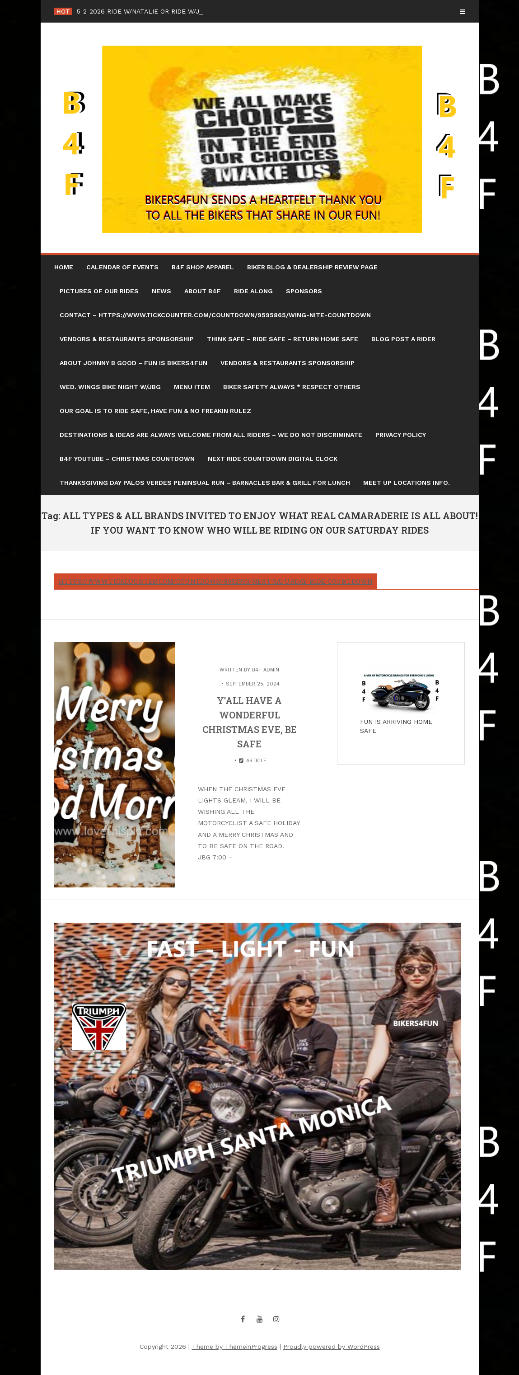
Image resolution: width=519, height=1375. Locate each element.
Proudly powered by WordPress (331, 1346)
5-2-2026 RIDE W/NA (108, 11)
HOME (63, 267)
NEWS (161, 291)
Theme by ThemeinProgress (234, 1346)
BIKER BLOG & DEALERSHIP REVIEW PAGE (312, 267)
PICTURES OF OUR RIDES (99, 291)
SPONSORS (304, 291)
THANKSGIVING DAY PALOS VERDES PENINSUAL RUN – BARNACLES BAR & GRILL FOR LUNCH (205, 482)
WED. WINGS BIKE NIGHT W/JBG (110, 386)
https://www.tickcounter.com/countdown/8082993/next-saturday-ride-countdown (216, 581)
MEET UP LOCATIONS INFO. (406, 482)
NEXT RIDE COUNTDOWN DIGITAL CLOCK (272, 458)
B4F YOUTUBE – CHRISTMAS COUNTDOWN (127, 458)
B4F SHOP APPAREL (203, 267)
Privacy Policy (400, 434)
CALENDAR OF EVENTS (122, 267)
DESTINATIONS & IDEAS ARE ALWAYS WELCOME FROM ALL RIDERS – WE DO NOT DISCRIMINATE (211, 434)
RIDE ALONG (253, 291)
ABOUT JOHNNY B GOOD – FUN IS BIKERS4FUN (133, 362)
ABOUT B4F (202, 291)
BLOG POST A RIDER (403, 339)
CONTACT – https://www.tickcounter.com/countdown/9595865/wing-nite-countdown (215, 315)
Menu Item (192, 386)
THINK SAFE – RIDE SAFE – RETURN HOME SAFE (282, 339)
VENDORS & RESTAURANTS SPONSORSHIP (127, 339)
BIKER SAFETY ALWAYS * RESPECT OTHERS (291, 386)
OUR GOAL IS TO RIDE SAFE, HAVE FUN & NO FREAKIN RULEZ (155, 410)
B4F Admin (265, 670)
